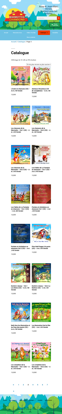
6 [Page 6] (42, 385)
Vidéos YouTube (31, 32)
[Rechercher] (58, 18)
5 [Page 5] (37, 385)
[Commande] (38, 64)
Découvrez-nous (17, 32)
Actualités (55, 32)
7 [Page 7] (47, 385)
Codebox (35, 409)
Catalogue (44, 32)
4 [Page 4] (32, 385)
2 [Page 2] (23, 385)
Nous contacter (31, 37)
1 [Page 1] (18, 385)
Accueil (6, 32)
